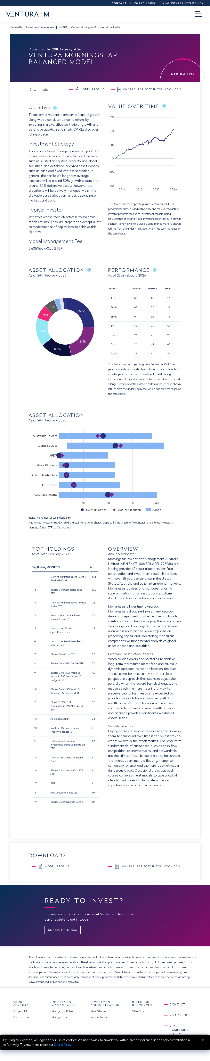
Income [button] (136, 288)
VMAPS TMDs (139, 1011)
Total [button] (168, 288)
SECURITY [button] (54, 567)
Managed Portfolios (62, 1011)
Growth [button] (152, 288)
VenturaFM (16, 27)
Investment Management (40, 27)
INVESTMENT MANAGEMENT (64, 1003)
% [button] (91, 567)
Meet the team (21, 1017)
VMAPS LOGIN (144, 3)
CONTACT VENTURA (62, 929)
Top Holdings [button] (40, 567)
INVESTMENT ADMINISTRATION (105, 1003)
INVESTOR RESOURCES (142, 1003)
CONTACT (119, 3)
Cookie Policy (62, 1045)
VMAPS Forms (98, 1011)
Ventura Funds (98, 1017)
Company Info (20, 1011)
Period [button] (112, 288)
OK (202, 1040)
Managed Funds (60, 1017)
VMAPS (63, 27)
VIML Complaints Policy (183, 3)
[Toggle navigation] (198, 14)
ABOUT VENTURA (21, 1003)
